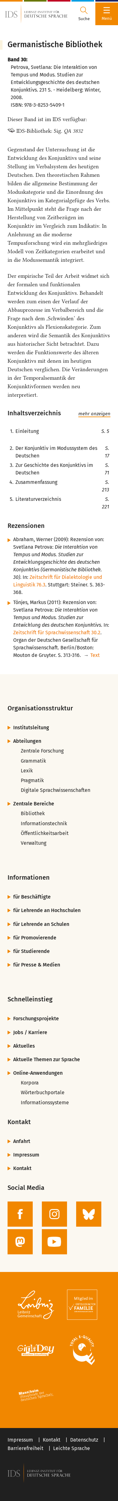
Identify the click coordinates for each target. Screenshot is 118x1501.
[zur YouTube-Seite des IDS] (54, 1241)
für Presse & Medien (36, 965)
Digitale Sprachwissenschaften (55, 790)
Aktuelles (24, 1046)
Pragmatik (32, 780)
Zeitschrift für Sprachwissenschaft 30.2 (56, 633)
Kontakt (22, 1168)
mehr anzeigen (94, 414)
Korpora (30, 1083)
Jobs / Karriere (30, 1032)
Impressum (26, 1155)
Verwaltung (33, 843)
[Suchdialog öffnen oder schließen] (84, 14)
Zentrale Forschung (42, 751)
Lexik (27, 771)
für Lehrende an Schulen (41, 924)
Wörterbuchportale (43, 1092)
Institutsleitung (31, 728)
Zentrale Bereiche (33, 804)
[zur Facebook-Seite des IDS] (20, 1214)
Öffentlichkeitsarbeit (45, 833)
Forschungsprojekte (36, 1019)
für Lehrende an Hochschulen (47, 910)
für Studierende (31, 951)
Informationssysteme (45, 1103)
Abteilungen (27, 741)
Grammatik (33, 761)
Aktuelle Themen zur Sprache (46, 1059)
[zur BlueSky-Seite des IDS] (88, 1214)
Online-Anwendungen (38, 1073)
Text (95, 655)
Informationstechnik (44, 823)
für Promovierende (34, 938)
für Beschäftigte (32, 897)
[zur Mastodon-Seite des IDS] (20, 1241)
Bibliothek (33, 813)
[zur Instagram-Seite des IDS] (54, 1214)
